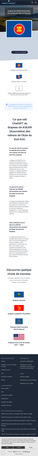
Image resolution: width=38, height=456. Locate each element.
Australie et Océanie (6, 376)
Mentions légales (24, 376)
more (30, 447)
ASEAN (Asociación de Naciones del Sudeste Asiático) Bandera (18, 420)
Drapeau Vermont (19, 300)
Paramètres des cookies (26, 383)
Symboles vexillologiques (26, 361)
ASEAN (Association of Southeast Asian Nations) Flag (16, 417)
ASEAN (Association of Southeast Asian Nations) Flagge (16, 413)
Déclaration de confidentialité (28, 380)
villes (2, 392)
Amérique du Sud (5, 370)
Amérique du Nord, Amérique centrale (8, 365)
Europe (3, 380)
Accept (19, 447)
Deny (7, 447)
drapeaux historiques (6, 402)
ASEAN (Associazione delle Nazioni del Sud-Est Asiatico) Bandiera (16, 424)
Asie (2, 373)
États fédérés (5, 388)
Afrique (3, 361)
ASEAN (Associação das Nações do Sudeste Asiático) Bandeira (18, 434)
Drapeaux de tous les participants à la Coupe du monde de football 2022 (27, 366)
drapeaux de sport (6, 405)
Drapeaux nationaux (7, 358)
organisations (4, 398)
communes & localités (7, 395)
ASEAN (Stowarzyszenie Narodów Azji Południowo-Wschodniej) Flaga (18, 430)
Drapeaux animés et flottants (19, 81)
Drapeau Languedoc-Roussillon (19, 314)
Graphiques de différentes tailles (19, 70)
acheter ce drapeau (20, 52)
